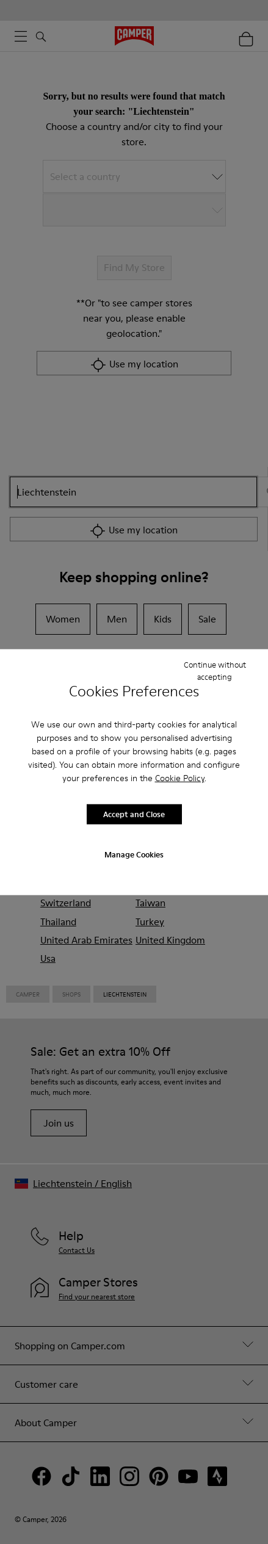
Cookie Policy (180, 777)
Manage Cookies (134, 853)
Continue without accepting (215, 670)
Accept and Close (134, 814)
